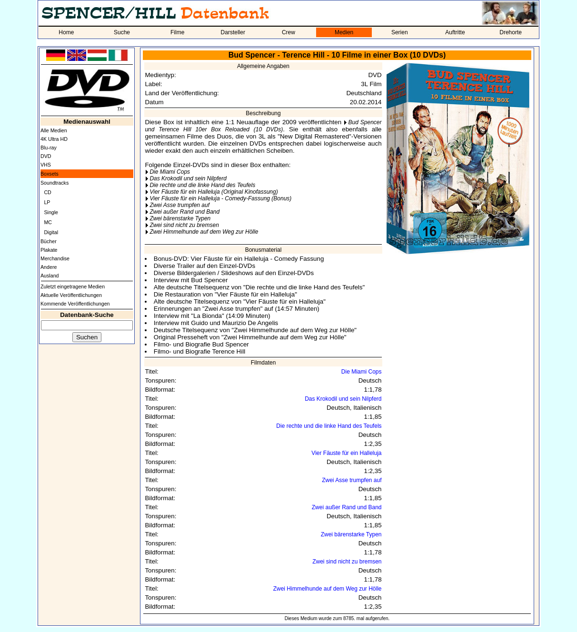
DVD (45, 156)
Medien (344, 32)
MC (48, 222)
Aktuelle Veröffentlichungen (71, 295)
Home (66, 32)
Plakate (49, 250)
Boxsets (49, 174)
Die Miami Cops (169, 171)
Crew (288, 32)
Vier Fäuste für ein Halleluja (346, 453)
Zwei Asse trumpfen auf (179, 205)
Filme (177, 32)
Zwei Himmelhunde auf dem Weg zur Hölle (203, 231)
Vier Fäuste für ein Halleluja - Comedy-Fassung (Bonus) (220, 198)
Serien (399, 32)
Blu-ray (48, 147)
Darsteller (233, 32)
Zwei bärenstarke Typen (179, 218)
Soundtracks (54, 183)
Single (51, 212)
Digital (51, 232)
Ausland (49, 275)
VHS (45, 165)
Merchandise (55, 258)
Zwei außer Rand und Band (184, 211)
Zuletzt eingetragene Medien (72, 286)
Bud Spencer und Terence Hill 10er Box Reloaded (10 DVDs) (263, 126)
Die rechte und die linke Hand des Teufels (202, 185)
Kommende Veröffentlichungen (75, 303)
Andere (48, 267)
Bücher (48, 241)
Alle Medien (53, 130)
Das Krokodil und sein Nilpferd (187, 178)
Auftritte (455, 32)
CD (47, 192)
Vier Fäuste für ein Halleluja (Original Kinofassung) (213, 191)
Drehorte (510, 32)
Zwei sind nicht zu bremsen (184, 225)
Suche (122, 32)
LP (47, 202)
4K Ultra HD (54, 139)
